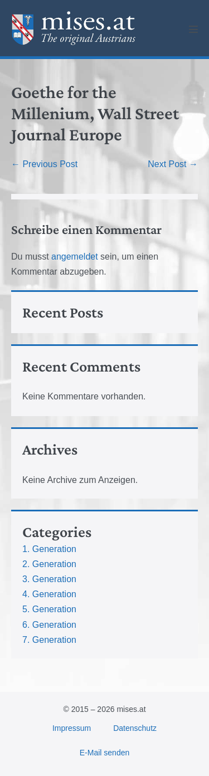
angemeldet (74, 256)
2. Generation (49, 564)
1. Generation (49, 549)
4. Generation (49, 594)
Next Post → (173, 164)
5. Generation (49, 609)
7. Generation (49, 640)
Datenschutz (135, 728)
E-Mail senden (105, 752)
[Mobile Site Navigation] (193, 29)
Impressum (71, 728)
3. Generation (49, 579)
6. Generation (49, 624)
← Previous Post (44, 164)
